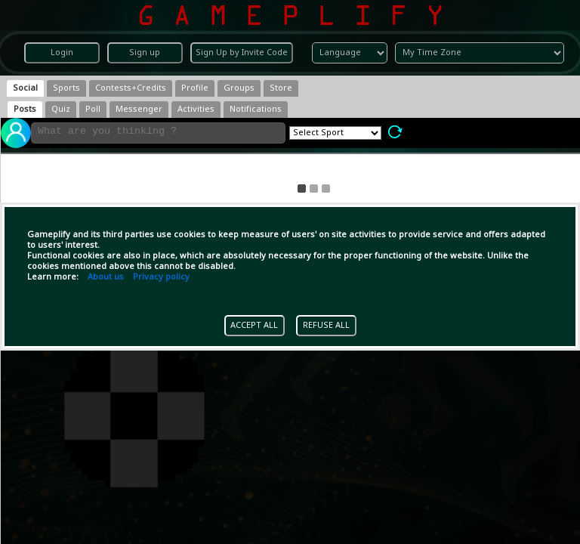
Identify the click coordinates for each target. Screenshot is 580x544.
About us (106, 277)
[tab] (25, 88)
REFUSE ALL (326, 325)
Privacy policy (161, 277)
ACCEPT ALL (254, 325)
